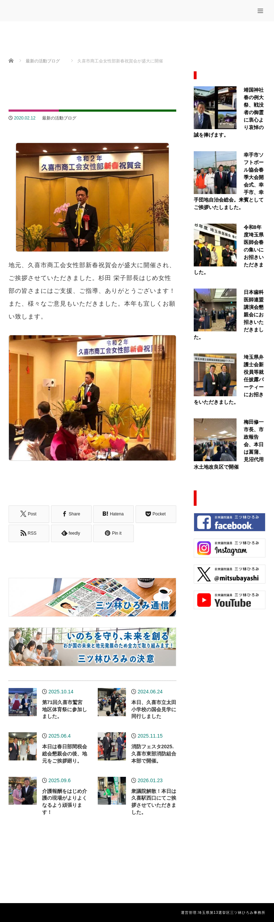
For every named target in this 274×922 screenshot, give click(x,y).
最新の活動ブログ (59, 118)
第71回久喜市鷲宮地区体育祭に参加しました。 (64, 709)
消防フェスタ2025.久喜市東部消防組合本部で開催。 (153, 753)
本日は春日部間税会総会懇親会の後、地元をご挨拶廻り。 (64, 753)
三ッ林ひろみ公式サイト (65, 9)
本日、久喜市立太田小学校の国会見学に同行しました (153, 709)
